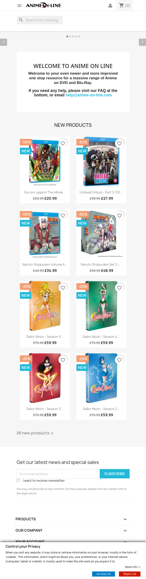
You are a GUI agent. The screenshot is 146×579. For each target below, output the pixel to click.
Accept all (104, 574)
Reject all (129, 574)
